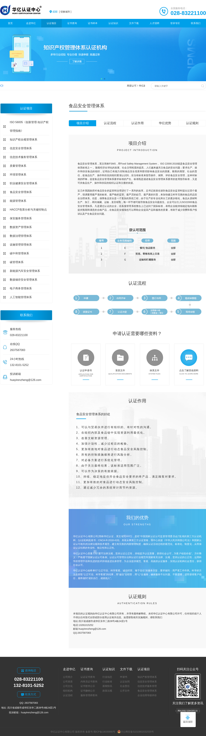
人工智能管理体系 (21, 297)
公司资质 (68, 681)
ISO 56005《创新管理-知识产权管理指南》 (29, 126)
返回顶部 (188, 719)
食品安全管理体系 (21, 192)
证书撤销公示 (88, 690)
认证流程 (110, 123)
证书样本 (93, 23)
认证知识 (113, 23)
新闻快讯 (107, 686)
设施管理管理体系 (21, 244)
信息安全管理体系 (21, 148)
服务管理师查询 (89, 695)
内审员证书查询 (89, 681)
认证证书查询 (88, 677)
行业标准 (107, 681)
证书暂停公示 (88, 686)
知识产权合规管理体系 (23, 139)
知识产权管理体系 (147, 677)
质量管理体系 (18, 165)
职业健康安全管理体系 (23, 183)
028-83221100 (188, 13)
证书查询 (72, 23)
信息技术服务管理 (147, 686)
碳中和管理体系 (19, 253)
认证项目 (51, 23)
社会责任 (125, 686)
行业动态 (107, 677)
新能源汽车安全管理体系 (25, 270)
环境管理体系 (18, 174)
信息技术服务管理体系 (23, 157)
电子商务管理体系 (21, 288)
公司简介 (68, 677)
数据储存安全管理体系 (23, 279)
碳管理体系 (17, 262)
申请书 (123, 677)
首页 (10, 23)
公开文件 (125, 690)
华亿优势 (165, 123)
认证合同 (125, 681)
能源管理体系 (18, 200)
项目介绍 (82, 123)
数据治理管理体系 (21, 235)
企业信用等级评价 (147, 695)
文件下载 (134, 23)
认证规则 (192, 123)
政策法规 (107, 690)
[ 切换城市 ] (61, 11)
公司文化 (68, 686)
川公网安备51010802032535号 (136, 731)
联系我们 (196, 23)
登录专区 (175, 23)
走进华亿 (31, 23)
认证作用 (137, 123)
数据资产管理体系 (21, 227)
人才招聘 (154, 23)
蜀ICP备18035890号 (104, 731)
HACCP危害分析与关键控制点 (28, 209)
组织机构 (68, 690)
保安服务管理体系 (21, 218)
